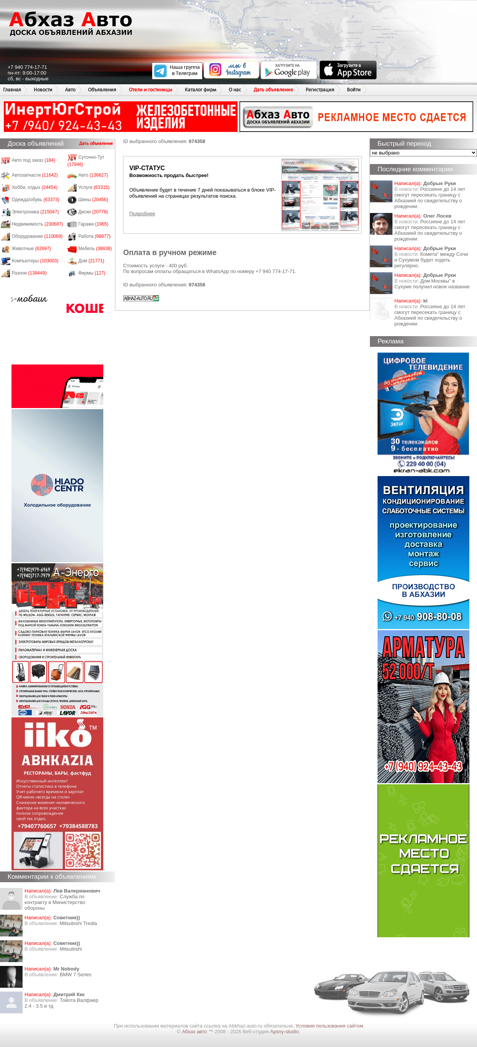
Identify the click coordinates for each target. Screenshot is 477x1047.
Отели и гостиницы (150, 90)
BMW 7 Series (75, 974)
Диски (93, 212)
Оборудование (37, 236)
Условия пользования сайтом (329, 1026)
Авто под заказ (33, 160)
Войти (354, 90)
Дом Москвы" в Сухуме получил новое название (432, 283)
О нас (235, 90)
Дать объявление (273, 90)
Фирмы (92, 273)
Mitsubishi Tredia (78, 923)
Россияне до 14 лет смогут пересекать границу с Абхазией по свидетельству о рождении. (429, 197)
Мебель (95, 248)
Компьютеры (35, 260)
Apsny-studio (284, 1031)
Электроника (35, 212)
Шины (93, 199)
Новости (43, 90)
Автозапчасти (35, 175)
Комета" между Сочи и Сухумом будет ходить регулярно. (431, 259)
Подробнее (142, 213)
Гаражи (93, 224)
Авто (70, 90)
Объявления (102, 90)
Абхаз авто (195, 1031)
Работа (94, 236)
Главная (12, 90)
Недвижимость (37, 224)
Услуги (94, 187)
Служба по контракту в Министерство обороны (54, 902)
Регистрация (320, 90)
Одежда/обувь (35, 199)
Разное (29, 273)
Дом (91, 260)
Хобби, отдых (35, 187)
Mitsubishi (71, 949)
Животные (31, 248)
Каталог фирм (200, 90)
